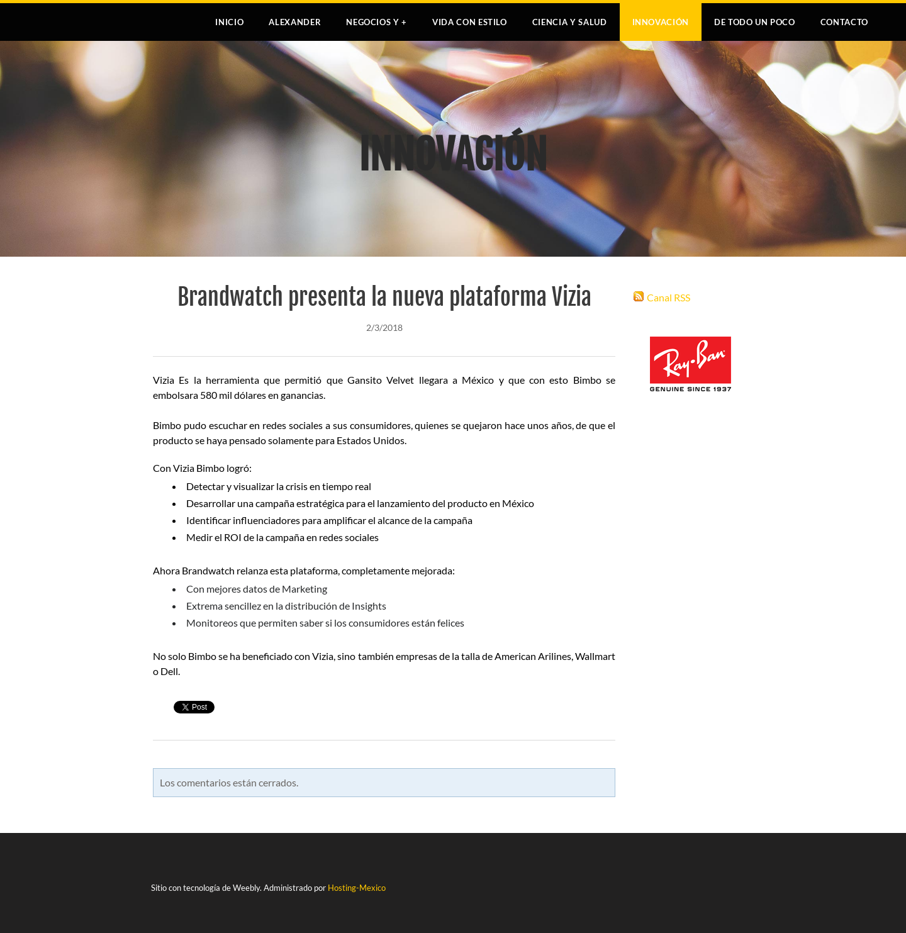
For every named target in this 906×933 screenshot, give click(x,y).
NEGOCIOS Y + (376, 22)
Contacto (844, 22)
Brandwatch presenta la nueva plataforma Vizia (384, 297)
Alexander (295, 22)
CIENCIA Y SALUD (569, 22)
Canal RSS (668, 297)
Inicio (229, 22)
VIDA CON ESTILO (469, 22)
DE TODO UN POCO (754, 22)
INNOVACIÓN (661, 22)
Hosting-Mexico (357, 888)
